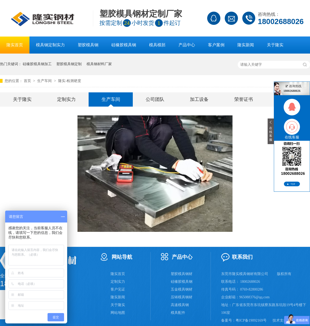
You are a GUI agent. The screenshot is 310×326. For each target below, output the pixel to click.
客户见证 (118, 289)
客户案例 (216, 45)
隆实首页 (14, 45)
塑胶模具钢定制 (69, 64)
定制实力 (66, 99)
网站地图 (118, 313)
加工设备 (199, 99)
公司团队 (155, 99)
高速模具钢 (180, 305)
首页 (28, 81)
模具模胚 (157, 45)
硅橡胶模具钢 (123, 45)
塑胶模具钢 (88, 45)
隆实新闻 (245, 45)
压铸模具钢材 (181, 297)
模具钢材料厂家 (99, 64)
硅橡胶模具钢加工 (37, 64)
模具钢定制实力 (50, 45)
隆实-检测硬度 (69, 81)
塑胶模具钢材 (181, 274)
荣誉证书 (243, 99)
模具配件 (178, 313)
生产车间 (45, 81)
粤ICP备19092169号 (251, 320)
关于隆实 (275, 45)
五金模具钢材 (181, 289)
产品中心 (187, 45)
